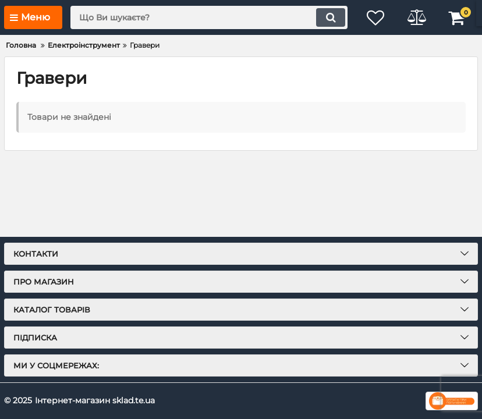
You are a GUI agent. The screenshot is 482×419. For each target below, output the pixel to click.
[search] (209, 17)
